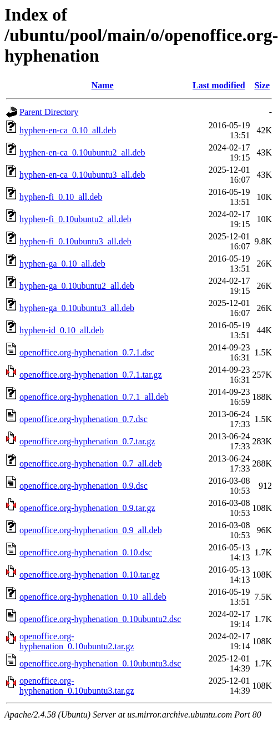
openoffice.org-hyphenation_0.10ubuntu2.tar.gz (76, 641)
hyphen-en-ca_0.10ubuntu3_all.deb (82, 174)
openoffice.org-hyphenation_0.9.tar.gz (87, 508)
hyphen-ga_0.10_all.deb (62, 263)
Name (103, 85)
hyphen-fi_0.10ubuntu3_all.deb (75, 241)
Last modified (219, 85)
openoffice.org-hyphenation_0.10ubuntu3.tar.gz (76, 685)
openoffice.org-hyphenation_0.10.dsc (85, 552)
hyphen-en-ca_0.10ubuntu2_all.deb (82, 152)
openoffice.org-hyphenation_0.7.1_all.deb (94, 397)
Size (262, 85)
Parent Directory (48, 112)
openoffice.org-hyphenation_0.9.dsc (83, 485)
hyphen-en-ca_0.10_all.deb (67, 130)
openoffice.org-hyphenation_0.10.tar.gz (89, 574)
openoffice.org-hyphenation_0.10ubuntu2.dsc (100, 619)
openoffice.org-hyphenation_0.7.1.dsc (86, 352)
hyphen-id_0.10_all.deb (61, 330)
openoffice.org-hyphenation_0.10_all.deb (92, 596)
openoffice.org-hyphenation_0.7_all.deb (90, 463)
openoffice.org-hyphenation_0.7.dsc (83, 419)
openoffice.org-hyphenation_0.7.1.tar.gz (90, 374)
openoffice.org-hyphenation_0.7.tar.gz (87, 441)
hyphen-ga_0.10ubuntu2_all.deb (76, 285)
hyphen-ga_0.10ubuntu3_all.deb (76, 308)
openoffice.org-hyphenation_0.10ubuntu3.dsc (100, 663)
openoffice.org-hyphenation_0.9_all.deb (90, 530)
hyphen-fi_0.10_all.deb (60, 197)
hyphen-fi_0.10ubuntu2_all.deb (75, 219)
